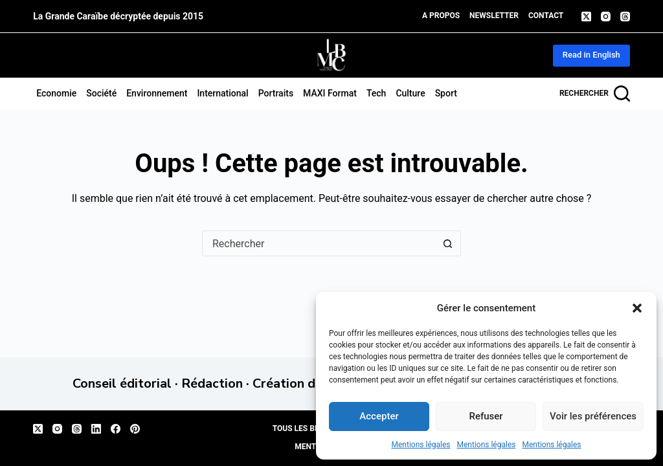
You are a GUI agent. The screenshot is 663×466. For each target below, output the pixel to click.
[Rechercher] (594, 93)
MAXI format (330, 93)
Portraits (275, 93)
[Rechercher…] (318, 243)
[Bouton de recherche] (447, 243)
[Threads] (625, 16)
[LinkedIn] (96, 429)
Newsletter (494, 15)
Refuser (485, 416)
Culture (410, 93)
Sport (446, 93)
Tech (376, 93)
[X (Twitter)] (586, 16)
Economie (56, 93)
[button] (637, 308)
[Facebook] (115, 429)
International (222, 93)
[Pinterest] (135, 429)
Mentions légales (421, 444)
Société (101, 93)
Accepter (378, 416)
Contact (545, 15)
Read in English (591, 55)
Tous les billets (306, 428)
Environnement (156, 93)
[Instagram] (606, 16)
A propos (441, 15)
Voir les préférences (593, 416)
